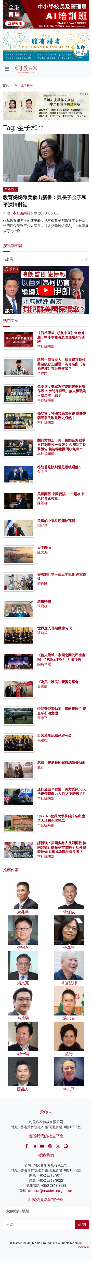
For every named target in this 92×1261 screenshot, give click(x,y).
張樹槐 (42, 606)
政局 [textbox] (9, 259)
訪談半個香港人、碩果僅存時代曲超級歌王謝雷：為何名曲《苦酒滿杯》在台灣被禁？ (61, 364)
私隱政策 (83, 1247)
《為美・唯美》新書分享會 (58, 682)
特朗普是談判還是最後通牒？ (59, 467)
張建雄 (42, 633)
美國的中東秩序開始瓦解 (56, 521)
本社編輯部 (22, 213)
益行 (40, 767)
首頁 (6, 85)
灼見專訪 (10, 189)
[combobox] (46, 260)
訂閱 (82, 1224)
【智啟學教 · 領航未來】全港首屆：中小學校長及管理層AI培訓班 (61, 337)
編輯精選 (44, 664)
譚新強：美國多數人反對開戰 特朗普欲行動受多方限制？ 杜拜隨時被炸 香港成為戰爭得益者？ (61, 847)
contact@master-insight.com (50, 1191)
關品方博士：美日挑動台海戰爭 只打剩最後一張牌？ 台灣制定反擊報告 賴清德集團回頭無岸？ (61, 444)
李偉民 (42, 373)
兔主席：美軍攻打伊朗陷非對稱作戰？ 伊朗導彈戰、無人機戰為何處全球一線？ (61, 391)
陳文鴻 (42, 552)
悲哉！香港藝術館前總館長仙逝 (61, 762)
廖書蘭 (42, 686)
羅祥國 (42, 583)
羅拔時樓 (44, 601)
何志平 (42, 718)
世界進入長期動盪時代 (54, 628)
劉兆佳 (42, 525)
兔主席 (42, 472)
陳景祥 (42, 503)
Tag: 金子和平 (23, 85)
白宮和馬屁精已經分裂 (54, 736)
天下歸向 (44, 548)
